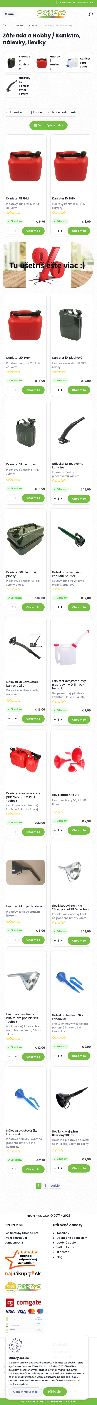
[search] (90, 14)
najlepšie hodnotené (62, 112)
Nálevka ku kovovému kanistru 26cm (22, 684)
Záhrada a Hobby (26, 25)
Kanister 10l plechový (67, 358)
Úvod (6, 25)
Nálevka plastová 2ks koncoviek (21, 1132)
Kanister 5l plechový (21, 464)
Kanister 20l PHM (18, 358)
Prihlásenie (65, 2)
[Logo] (52, 14)
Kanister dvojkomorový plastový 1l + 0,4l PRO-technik (69, 684)
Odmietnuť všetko (25, 1392)
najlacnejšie (14, 112)
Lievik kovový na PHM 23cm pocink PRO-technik (70, 907)
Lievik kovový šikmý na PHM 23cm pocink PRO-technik (22, 1018)
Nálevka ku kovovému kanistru (67, 465)
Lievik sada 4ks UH (65, 795)
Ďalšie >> (55, 1186)
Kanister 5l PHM (17, 198)
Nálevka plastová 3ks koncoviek (67, 1017)
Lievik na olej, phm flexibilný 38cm (65, 1133)
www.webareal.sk (63, 1401)
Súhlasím (54, 1391)
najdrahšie (35, 112)
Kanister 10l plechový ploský (21, 574)
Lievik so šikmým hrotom (24, 906)
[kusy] (12, 231)
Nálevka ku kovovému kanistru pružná (67, 574)
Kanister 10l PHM (63, 198)
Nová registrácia (85, 2)
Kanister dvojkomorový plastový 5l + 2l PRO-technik (23, 797)
